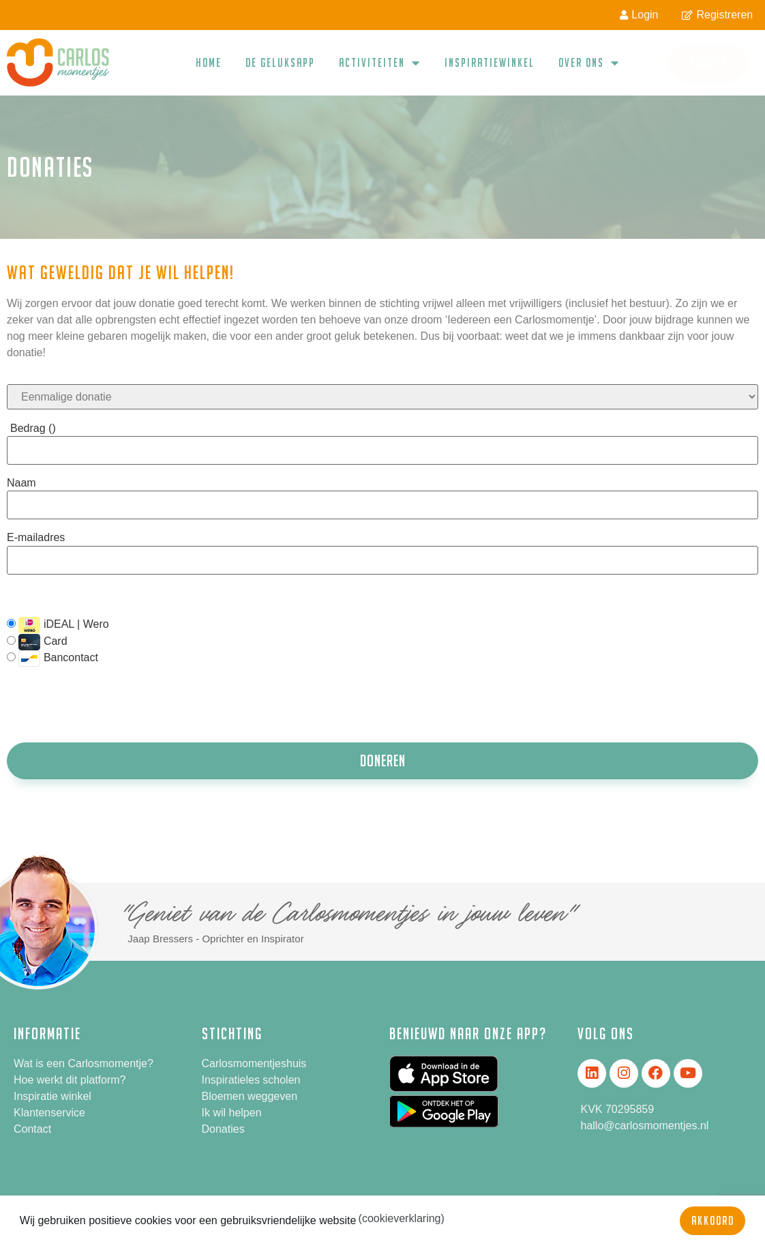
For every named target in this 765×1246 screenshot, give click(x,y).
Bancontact (52, 658)
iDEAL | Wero (58, 625)
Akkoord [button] (712, 1220)
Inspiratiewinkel (490, 62)
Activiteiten (380, 63)
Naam (21, 483)
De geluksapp (280, 62)
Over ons (589, 63)
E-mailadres (36, 537)
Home (209, 62)
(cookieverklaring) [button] (402, 1218)
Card (37, 642)
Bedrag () (33, 428)
